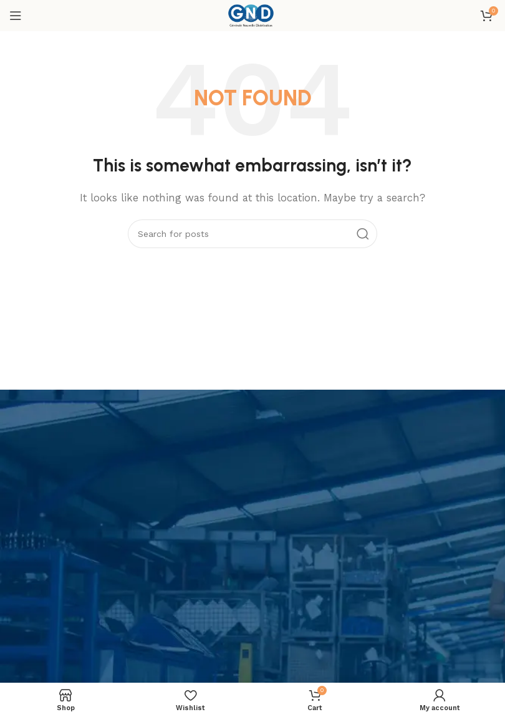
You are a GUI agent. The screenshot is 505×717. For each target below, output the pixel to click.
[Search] (252, 233)
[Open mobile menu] (15, 15)
